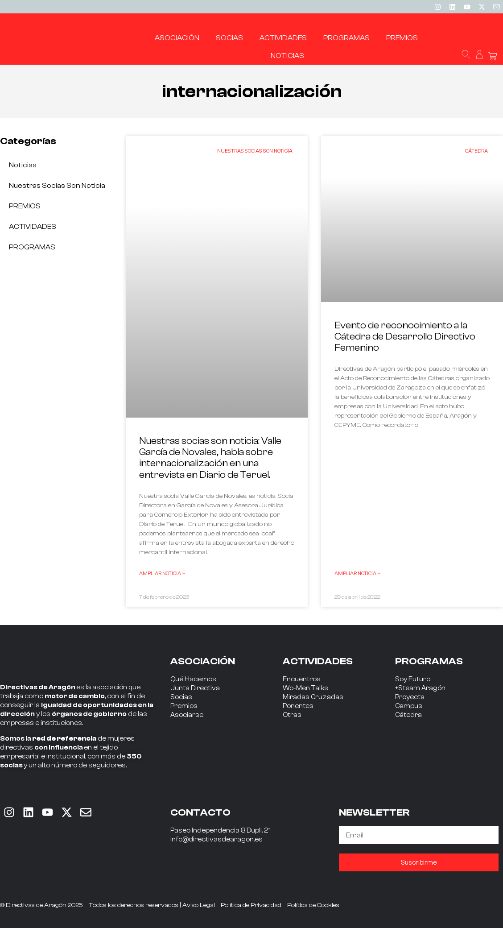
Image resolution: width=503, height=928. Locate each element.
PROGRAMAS (32, 247)
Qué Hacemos (193, 679)
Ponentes (298, 706)
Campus (408, 706)
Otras (292, 715)
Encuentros (302, 679)
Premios (184, 706)
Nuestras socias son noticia (57, 186)
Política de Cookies (313, 905)
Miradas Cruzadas (313, 697)
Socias (181, 697)
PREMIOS (25, 206)
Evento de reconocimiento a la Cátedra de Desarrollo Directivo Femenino (404, 336)
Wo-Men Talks (305, 688)
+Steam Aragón (420, 688)
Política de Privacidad (251, 905)
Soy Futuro (412, 679)
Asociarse (186, 715)
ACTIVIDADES (32, 227)
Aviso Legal (198, 905)
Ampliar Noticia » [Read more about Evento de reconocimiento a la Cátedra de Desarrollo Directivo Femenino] (357, 573)
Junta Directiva (195, 688)
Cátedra (408, 715)
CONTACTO (200, 812)
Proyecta (410, 697)
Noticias (23, 165)
